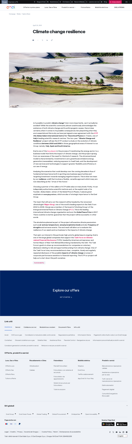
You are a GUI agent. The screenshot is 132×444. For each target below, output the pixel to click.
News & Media (77, 2)
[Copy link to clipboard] (52, 40)
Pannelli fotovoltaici (60, 366)
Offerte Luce (9, 366)
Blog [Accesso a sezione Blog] (104, 2)
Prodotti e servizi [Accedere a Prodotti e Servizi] (69, 7)
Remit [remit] (55, 432)
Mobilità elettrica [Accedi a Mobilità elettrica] (102, 7)
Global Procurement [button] (60, 414)
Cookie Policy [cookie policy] (47, 432)
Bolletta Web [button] (42, 340)
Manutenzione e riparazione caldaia (111, 367)
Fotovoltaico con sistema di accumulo (63, 371)
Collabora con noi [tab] (30, 327)
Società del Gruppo (31, 432)
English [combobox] (120, 436)
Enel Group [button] (11, 414)
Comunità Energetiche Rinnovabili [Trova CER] (109, 395)
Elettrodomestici (107, 385)
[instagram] (123, 432)
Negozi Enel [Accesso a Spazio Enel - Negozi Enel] (39, 2)
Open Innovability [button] (92, 414)
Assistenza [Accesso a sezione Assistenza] (52, 2)
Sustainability (39, 263)
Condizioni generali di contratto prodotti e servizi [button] (21, 345)
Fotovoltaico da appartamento (59, 378)
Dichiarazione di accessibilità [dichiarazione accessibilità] (69, 432)
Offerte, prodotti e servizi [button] (17, 353)
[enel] (11, 7)
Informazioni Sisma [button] (84, 335)
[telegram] (126, 432)
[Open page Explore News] (26, 14)
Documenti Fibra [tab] (65, 327)
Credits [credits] (13, 432)
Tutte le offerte (10, 378)
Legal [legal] (6, 432)
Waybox (81, 366)
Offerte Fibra (9, 374)
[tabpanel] (66, 340)
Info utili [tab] (77, 327)
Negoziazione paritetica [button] (66, 335)
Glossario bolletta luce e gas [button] (25, 340)
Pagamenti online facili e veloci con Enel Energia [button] (110, 335)
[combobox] (122, 436)
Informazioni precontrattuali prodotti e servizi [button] (108, 340)
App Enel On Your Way (86, 378)
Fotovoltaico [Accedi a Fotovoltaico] (85, 7)
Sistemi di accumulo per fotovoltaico (62, 384)
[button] (33, 40)
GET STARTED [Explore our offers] (66, 297)
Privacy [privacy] (20, 432)
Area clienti (115, 2)
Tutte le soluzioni (59, 389)
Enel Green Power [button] (26, 414)
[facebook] (110, 432)
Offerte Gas (9, 370)
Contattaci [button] (8, 340)
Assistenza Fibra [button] (55, 340)
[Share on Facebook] (38, 40)
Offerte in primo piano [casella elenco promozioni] (31, 7)
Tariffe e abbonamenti (85, 374)
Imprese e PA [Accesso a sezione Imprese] (13, 2)
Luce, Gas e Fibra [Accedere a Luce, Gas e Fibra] (51, 7)
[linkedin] (120, 432)
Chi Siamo (64, 2)
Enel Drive (81, 370)
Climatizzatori (34, 366)
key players (51, 151)
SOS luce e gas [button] (16, 335)
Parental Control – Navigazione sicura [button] (77, 340)
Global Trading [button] (43, 414)
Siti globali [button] (9, 406)
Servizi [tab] (17, 327)
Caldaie (32, 370)
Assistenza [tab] (8, 327)
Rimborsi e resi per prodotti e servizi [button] (54, 345)
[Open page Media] (19, 14)
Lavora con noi (92, 2)
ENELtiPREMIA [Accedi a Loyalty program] (119, 7)
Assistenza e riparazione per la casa (110, 374)
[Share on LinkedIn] (47, 40)
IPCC (71, 210)
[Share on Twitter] (42, 40)
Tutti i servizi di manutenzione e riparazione (111, 380)
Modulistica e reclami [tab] (47, 327)
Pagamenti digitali (108, 389)
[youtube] (116, 432)
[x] (113, 432)
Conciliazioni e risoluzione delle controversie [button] (40, 335)
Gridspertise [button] (76, 414)
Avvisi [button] (6, 335)
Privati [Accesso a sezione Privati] (4, 2)
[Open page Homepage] (12, 14)
